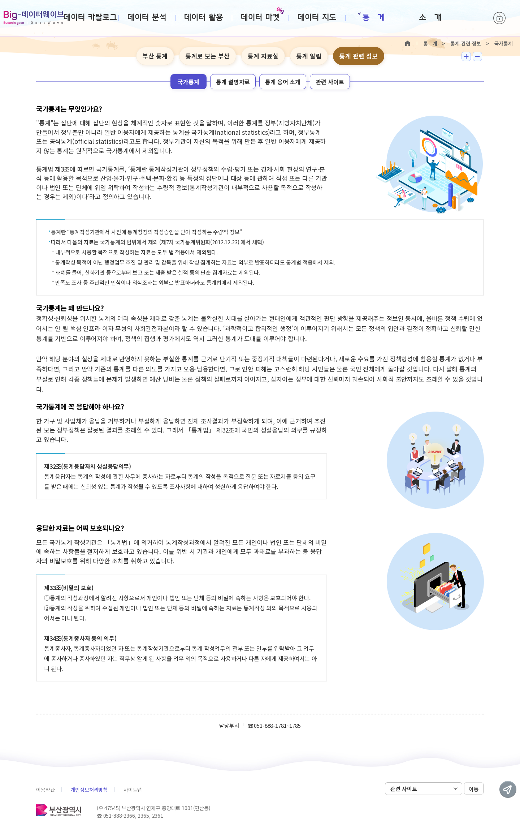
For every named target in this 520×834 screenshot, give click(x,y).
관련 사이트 (330, 81)
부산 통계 (155, 55)
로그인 (499, 18)
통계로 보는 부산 (208, 55)
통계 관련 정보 (358, 55)
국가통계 (188, 81)
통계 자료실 (263, 55)
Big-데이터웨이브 (34, 17)
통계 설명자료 (233, 81)
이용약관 (45, 789)
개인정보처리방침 (89, 789)
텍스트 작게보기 (477, 56)
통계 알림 (308, 55)
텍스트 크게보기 (466, 56)
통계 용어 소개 (282, 81)
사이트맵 (133, 789)
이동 (474, 789)
